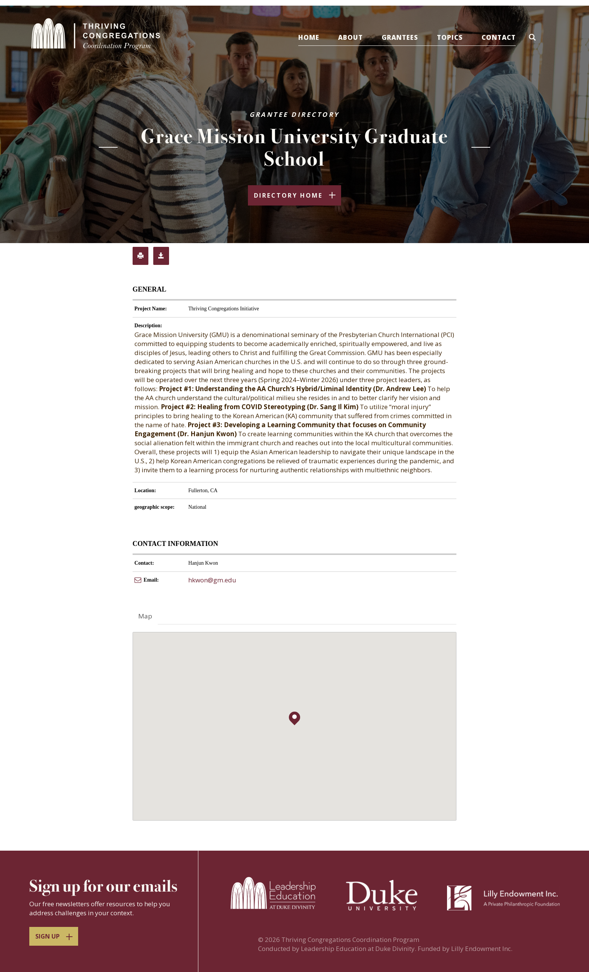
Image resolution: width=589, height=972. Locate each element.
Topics (450, 37)
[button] (533, 38)
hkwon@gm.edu (212, 580)
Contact (499, 37)
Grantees (400, 37)
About (350, 37)
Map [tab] (145, 616)
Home (308, 37)
